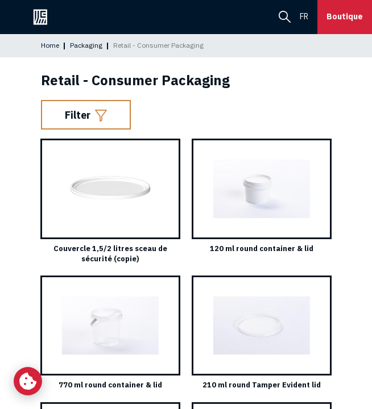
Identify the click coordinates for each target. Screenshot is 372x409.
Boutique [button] (344, 16)
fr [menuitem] (304, 16)
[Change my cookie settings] (28, 381)
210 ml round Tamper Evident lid (261, 385)
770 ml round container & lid (110, 385)
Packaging (86, 45)
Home (50, 45)
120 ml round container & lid (261, 248)
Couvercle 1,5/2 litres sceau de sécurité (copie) (110, 254)
